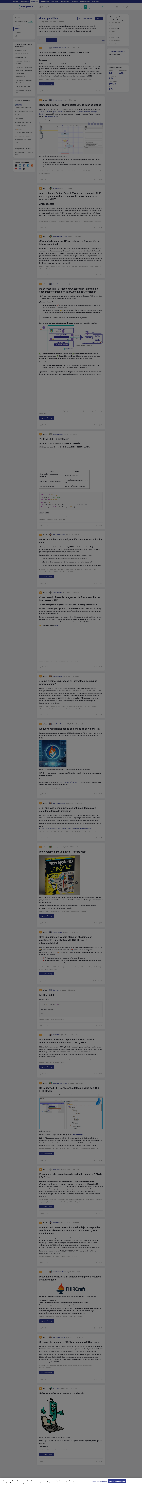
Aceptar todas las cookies (117, 1481)
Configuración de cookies (99, 1481)
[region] (71, 1481)
